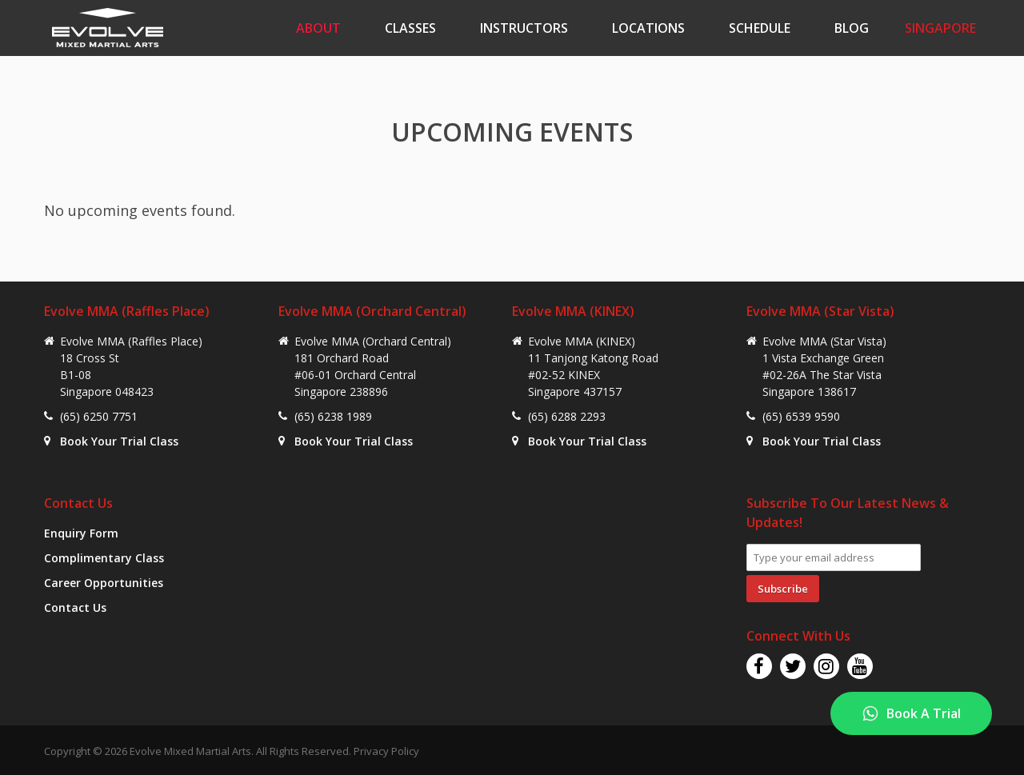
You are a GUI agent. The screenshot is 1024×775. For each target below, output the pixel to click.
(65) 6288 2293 (567, 416)
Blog (851, 28)
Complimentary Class (104, 557)
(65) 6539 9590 (801, 416)
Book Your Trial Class (119, 441)
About (318, 28)
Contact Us (75, 607)
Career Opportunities (103, 582)
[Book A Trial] (911, 713)
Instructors (524, 28)
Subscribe (783, 588)
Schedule (759, 28)
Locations (648, 28)
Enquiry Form (81, 533)
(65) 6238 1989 (333, 416)
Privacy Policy (386, 751)
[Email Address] (833, 557)
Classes (410, 28)
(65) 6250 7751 (99, 416)
